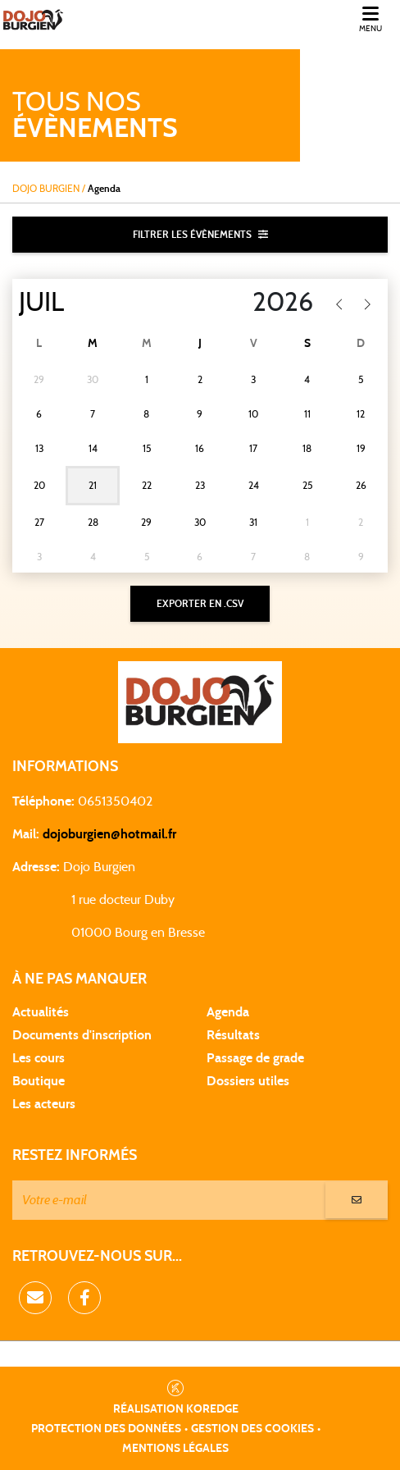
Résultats (233, 1035)
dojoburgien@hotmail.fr (109, 834)
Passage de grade (255, 1058)
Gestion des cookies (252, 1429)
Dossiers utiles (248, 1081)
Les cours (38, 1058)
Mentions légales (175, 1448)
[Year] (248, 303)
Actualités (40, 1012)
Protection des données (106, 1429)
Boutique (38, 1081)
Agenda (228, 1012)
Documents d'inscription (82, 1035)
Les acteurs (43, 1104)
